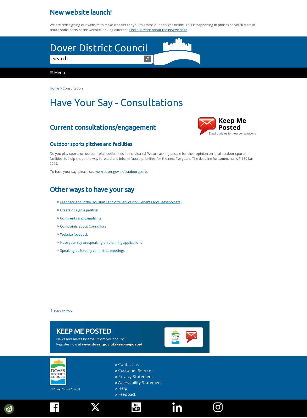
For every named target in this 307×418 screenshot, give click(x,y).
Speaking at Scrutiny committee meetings (92, 250)
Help (122, 388)
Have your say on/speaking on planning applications (101, 242)
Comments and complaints (80, 218)
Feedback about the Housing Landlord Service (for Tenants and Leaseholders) (121, 202)
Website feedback (74, 234)
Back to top (61, 311)
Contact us (128, 364)
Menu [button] (57, 72)
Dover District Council (99, 47)
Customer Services (135, 370)
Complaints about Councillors (83, 226)
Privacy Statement (135, 376)
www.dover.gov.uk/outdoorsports (121, 171)
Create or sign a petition (79, 210)
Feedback (127, 394)
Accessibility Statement (140, 382)
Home (54, 88)
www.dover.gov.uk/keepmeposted (112, 344)
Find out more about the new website (158, 30)
